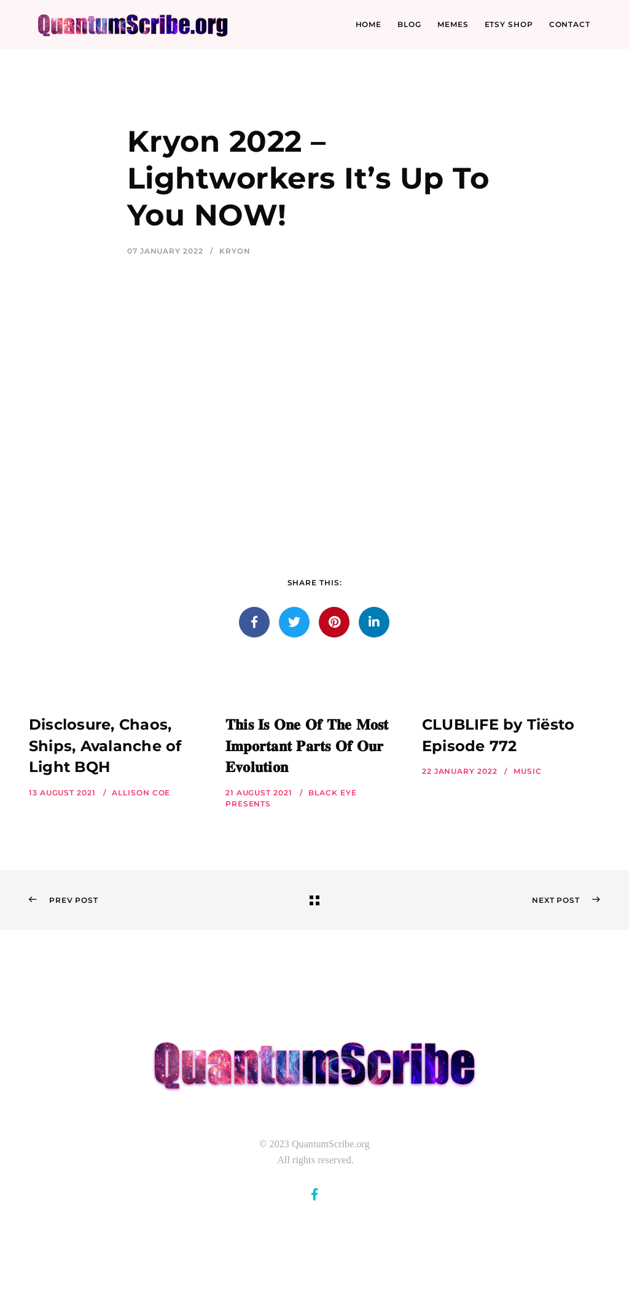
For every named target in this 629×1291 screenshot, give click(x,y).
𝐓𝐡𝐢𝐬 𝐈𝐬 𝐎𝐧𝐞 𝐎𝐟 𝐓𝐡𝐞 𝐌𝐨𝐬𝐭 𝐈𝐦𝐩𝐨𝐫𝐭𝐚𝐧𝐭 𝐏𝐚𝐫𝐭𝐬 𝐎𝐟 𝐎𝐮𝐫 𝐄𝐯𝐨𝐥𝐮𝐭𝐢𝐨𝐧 (307, 746)
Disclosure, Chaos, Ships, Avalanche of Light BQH (105, 746)
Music (528, 771)
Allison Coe (141, 792)
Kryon (235, 250)
